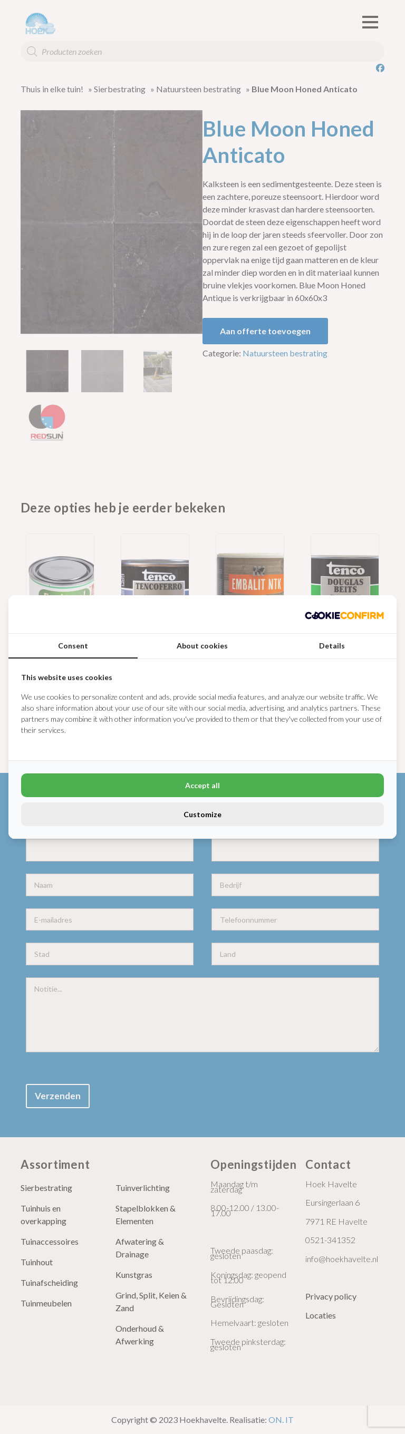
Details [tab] (332, 645)
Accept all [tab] (202, 785)
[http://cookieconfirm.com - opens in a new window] (344, 614)
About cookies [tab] (202, 645)
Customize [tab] (202, 814)
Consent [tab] (73, 645)
